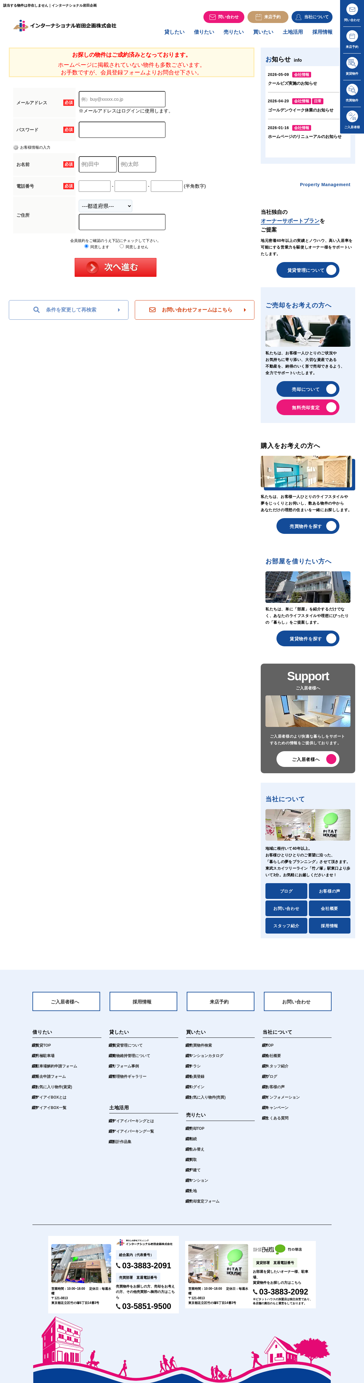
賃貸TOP (43, 1050)
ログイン (196, 1091)
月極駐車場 (45, 1060)
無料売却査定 (306, 410)
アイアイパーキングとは (133, 1125)
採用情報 (322, 35)
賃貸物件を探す (306, 641)
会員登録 (196, 1081)
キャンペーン (277, 1112)
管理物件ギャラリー (129, 1081)
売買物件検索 (200, 1050)
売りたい (234, 35)
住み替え (196, 1154)
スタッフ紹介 (286, 929)
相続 (193, 1143)
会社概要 (329, 911)
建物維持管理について (131, 1060)
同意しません (134, 250)
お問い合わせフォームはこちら (190, 313)
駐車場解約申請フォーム (56, 1071)
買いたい (263, 35)
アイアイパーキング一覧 (133, 1136)
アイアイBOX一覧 (51, 1112)
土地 (193, 1195)
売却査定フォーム (204, 1206)
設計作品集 (121, 1146)
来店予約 (219, 1006)
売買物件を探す (306, 529)
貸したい (174, 35)
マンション (198, 1185)
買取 (193, 1164)
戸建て (195, 1175)
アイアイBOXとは (51, 1102)
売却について (306, 392)
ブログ (286, 894)
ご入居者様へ (306, 762)
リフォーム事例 (125, 1071)
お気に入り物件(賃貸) (54, 1091)
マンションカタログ (206, 1060)
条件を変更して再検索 (64, 313)
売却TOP (196, 1133)
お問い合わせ (286, 911)
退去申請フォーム (51, 1081)
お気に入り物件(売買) (207, 1102)
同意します (96, 250)
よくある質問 (277, 1123)
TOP (269, 1050)
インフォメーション (283, 1102)
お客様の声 (329, 894)
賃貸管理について (306, 273)
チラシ (195, 1071)
